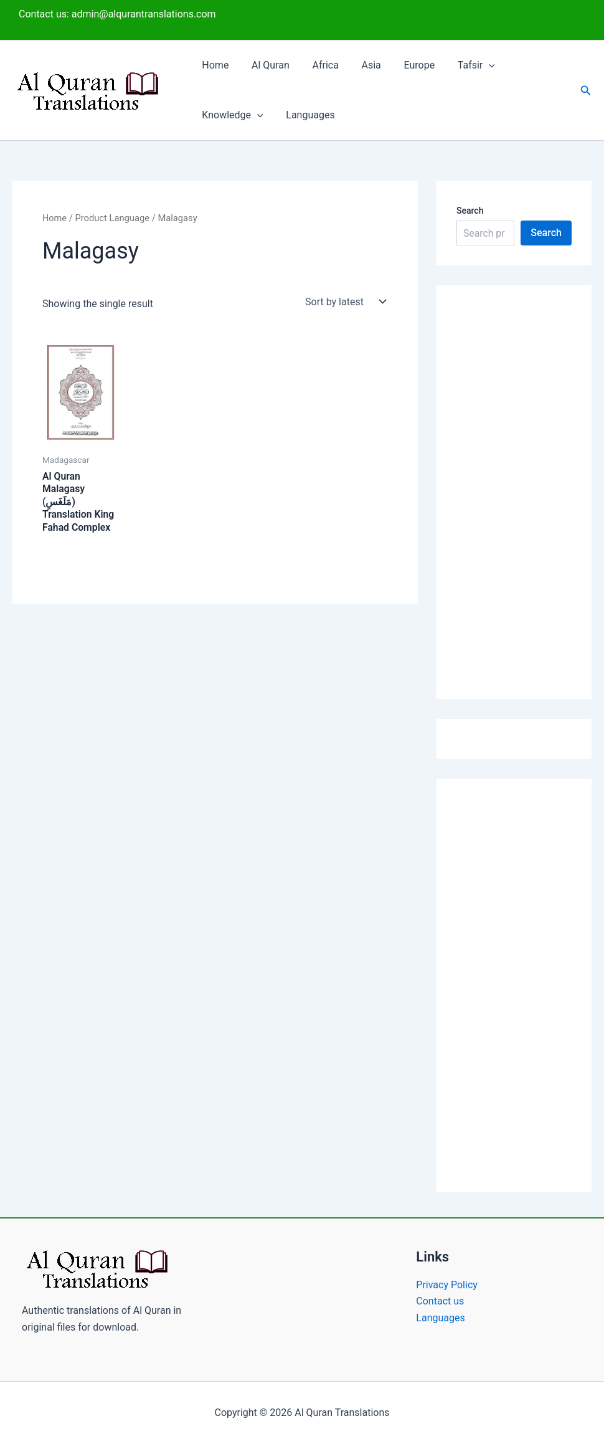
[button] (473, 65)
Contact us (440, 1301)
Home (214, 65)
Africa (318, 65)
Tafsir (460, 65)
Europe (406, 65)
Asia (360, 65)
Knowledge (231, 115)
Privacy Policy (447, 1285)
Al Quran (266, 65)
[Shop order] (344, 301)
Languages (305, 115)
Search (469, 211)
